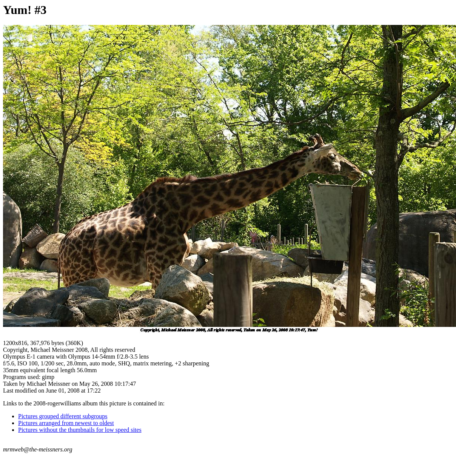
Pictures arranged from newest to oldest (66, 423)
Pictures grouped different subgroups (63, 416)
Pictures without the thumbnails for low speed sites (80, 430)
